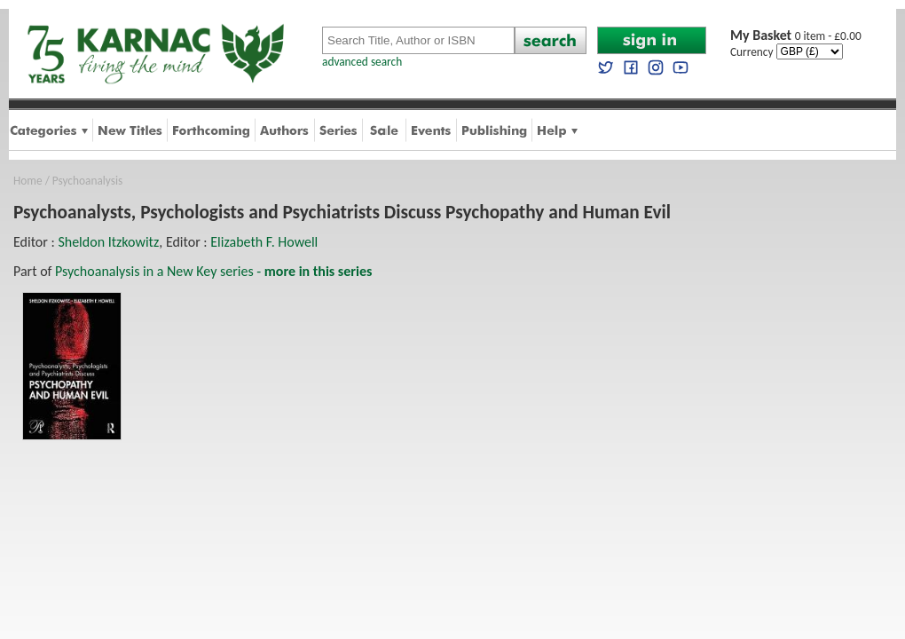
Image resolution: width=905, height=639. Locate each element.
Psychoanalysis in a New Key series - (213, 271)
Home (28, 180)
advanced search (362, 61)
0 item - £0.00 (796, 35)
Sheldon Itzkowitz (108, 241)
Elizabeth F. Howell (264, 241)
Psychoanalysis (87, 180)
